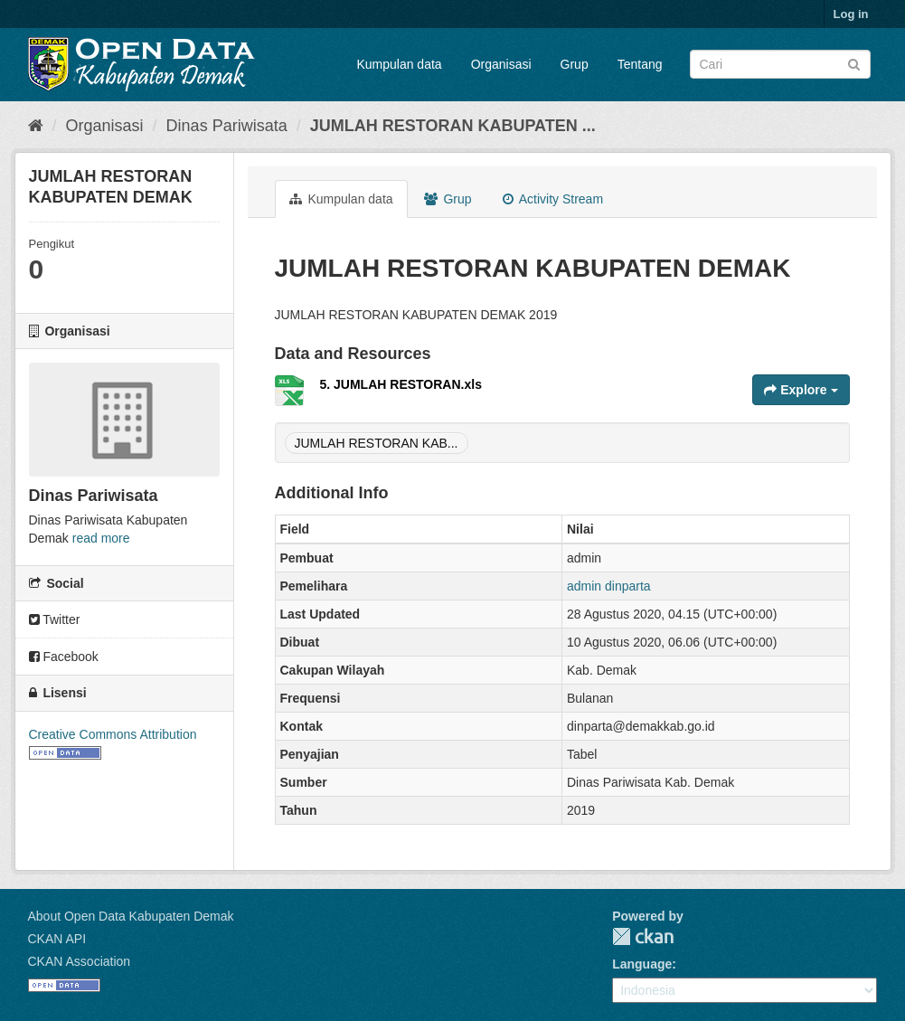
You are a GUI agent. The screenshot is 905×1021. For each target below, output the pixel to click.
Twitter (54, 619)
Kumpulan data (398, 64)
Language (642, 964)
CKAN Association (79, 961)
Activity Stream (553, 199)
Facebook (64, 656)
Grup (575, 64)
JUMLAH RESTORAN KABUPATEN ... (453, 126)
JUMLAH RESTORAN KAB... (376, 443)
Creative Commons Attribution (113, 734)
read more (101, 538)
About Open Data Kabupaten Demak (131, 916)
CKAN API (57, 938)
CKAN (643, 936)
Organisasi (501, 64)
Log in (851, 14)
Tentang (640, 64)
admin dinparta (609, 586)
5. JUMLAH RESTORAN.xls (401, 384)
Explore (800, 390)
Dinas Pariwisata (227, 126)
